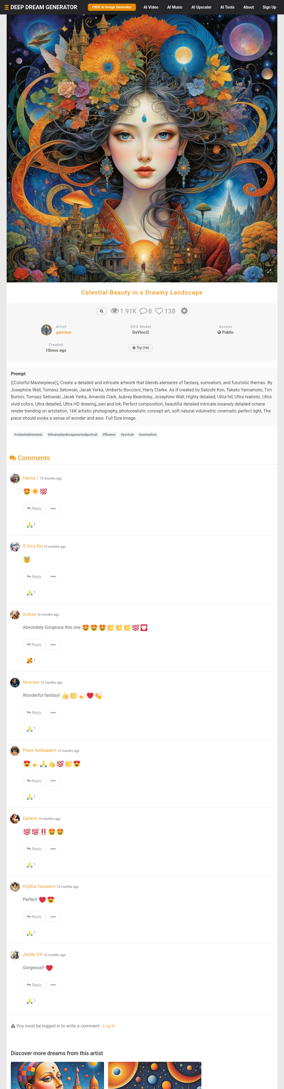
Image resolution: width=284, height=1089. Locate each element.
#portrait (127, 435)
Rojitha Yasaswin (38, 886)
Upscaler (201, 7)
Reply (34, 508)
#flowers (109, 435)
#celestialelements (28, 435)
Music (174, 7)
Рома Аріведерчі (39, 750)
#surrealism (148, 435)
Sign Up (269, 7)
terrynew (30, 682)
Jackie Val (33, 954)
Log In (109, 1026)
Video (151, 7)
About (248, 7)
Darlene (30, 818)
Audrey (29, 614)
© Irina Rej (32, 546)
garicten (63, 332)
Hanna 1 (30, 478)
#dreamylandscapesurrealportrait (73, 435)
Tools (227, 7)
